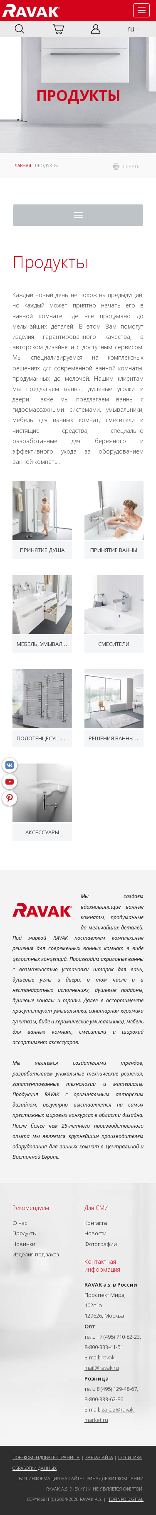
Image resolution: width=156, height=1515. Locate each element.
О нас (19, 1223)
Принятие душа (42, 550)
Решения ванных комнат (114, 738)
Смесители (113, 644)
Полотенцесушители (42, 738)
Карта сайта (99, 1457)
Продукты (24, 1233)
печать (131, 166)
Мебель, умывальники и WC (42, 644)
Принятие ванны (113, 550)
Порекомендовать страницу (46, 1457)
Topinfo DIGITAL (126, 1499)
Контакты (95, 1223)
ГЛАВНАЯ (21, 165)
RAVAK (31, 10)
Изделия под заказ (35, 1254)
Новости (95, 1233)
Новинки (23, 1244)
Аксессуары (42, 832)
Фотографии (100, 1244)
